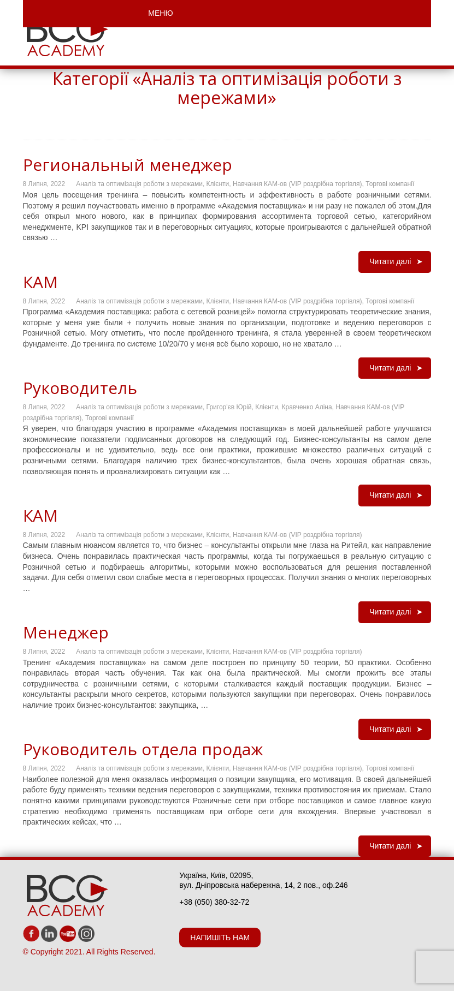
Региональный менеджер (127, 164)
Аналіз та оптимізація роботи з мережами (139, 184)
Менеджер (66, 632)
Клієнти (218, 184)
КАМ (40, 282)
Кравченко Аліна (307, 407)
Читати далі (390, 261)
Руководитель (80, 388)
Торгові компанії (389, 184)
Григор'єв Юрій (229, 407)
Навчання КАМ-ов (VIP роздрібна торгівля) (297, 184)
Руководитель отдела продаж (143, 749)
